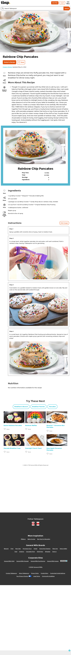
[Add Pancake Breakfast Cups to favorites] (5, 452)
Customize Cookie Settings (57, 573)
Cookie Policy (44, 573)
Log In (62, 2)
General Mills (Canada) (22, 561)
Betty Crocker (31, 539)
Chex (12, 548)
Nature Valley (63, 548)
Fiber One (55, 548)
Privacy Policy (35, 573)
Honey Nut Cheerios (44, 548)
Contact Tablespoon (11, 573)
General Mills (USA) (9, 561)
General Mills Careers (53, 561)
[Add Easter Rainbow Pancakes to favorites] (5, 429)
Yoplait (35, 548)
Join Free (54, 2)
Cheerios (21, 551)
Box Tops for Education (43, 539)
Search (67, 8)
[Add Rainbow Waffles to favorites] (26, 429)
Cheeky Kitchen (7, 67)
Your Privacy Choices (23, 576)
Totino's (54, 551)
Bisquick (6, 548)
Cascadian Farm (30, 551)
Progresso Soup (27, 548)
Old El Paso (40, 551)
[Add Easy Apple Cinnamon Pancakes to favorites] (48, 454)
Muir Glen (18, 548)
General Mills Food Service (38, 561)
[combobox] (32, 8)
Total (16, 551)
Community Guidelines (48, 576)
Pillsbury (23, 539)
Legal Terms (36, 576)
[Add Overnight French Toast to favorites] (26, 452)
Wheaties (47, 551)
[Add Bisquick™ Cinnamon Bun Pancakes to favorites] (48, 431)
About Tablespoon (24, 573)
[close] (69, 651)
